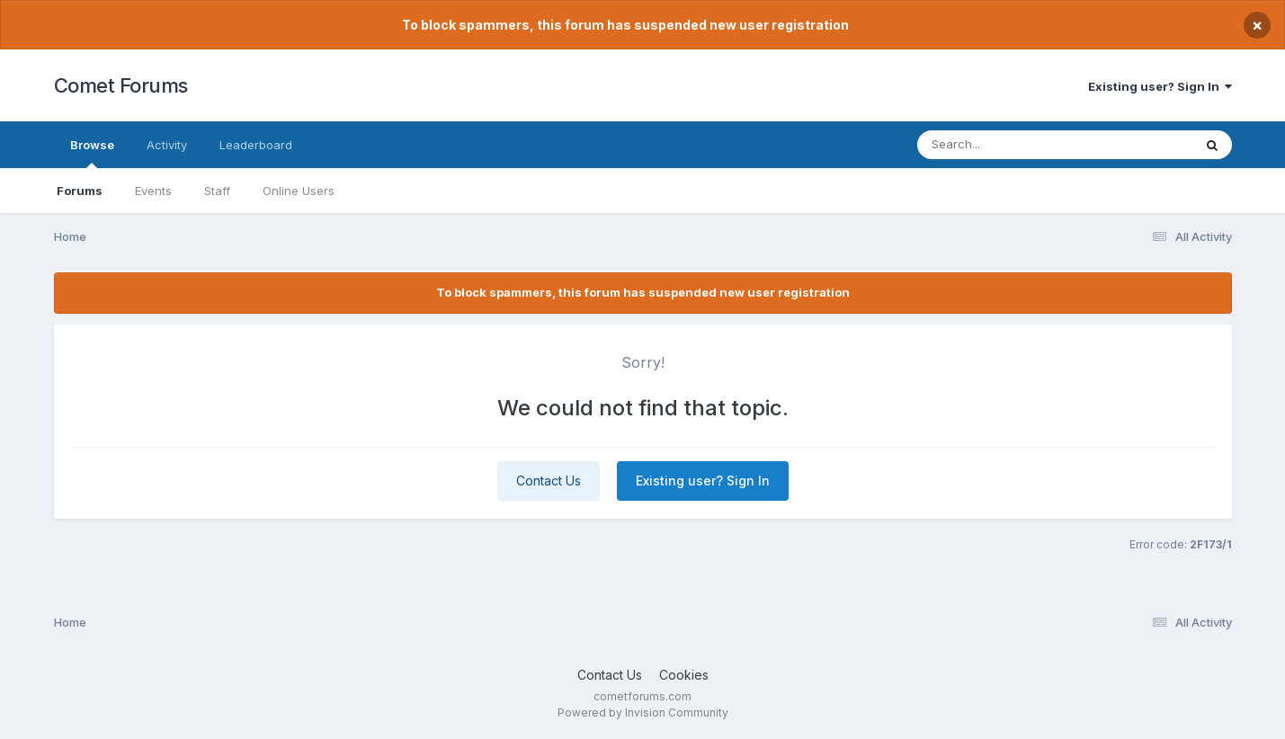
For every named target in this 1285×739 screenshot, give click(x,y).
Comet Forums (121, 85)
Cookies (684, 674)
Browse (92, 153)
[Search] (1005, 144)
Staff (217, 190)
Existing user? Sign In (1160, 86)
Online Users (299, 190)
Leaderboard (255, 145)
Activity (167, 145)
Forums (80, 190)
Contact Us (548, 480)
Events (153, 190)
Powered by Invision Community (643, 712)
